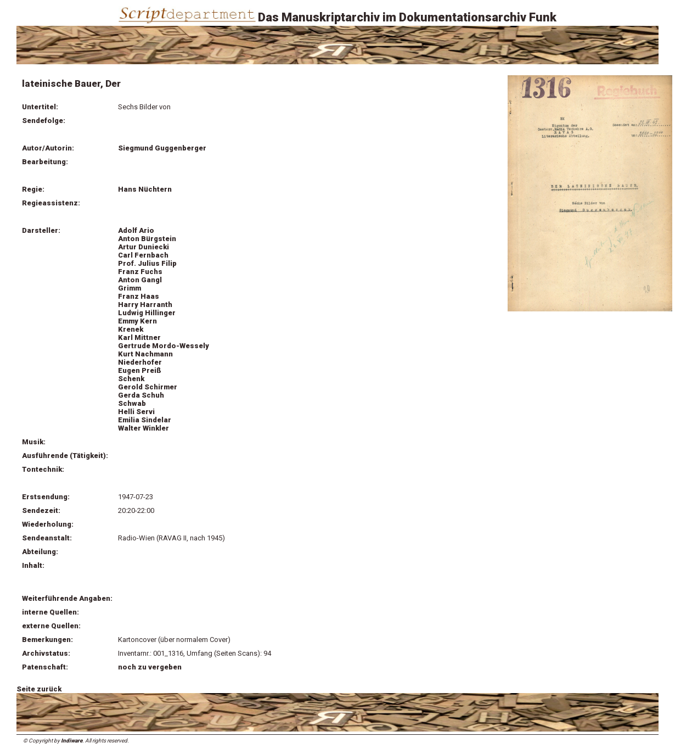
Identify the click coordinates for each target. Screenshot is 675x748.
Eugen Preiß (139, 370)
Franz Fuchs (140, 271)
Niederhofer (140, 362)
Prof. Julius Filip (147, 263)
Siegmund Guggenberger (162, 148)
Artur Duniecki (143, 247)
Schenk (131, 379)
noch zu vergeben (150, 667)
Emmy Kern (137, 321)
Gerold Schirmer (147, 387)
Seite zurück (38, 689)
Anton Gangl (140, 280)
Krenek (130, 329)
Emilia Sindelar (144, 420)
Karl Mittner (139, 337)
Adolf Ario (136, 230)
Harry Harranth (145, 304)
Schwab (132, 403)
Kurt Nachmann (145, 354)
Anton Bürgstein (147, 239)
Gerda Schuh (141, 395)
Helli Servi (136, 412)
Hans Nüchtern (145, 189)
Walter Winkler (143, 428)
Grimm (129, 288)
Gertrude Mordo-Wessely (163, 346)
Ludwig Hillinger (147, 313)
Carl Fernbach (143, 255)
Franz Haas (138, 296)
